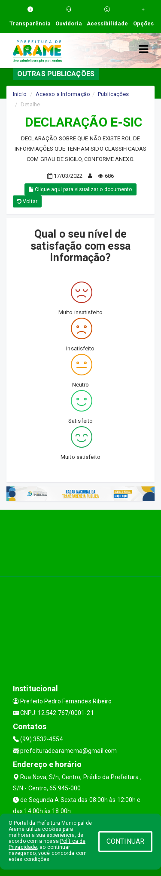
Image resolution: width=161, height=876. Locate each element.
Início (20, 94)
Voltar (27, 201)
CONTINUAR (125, 841)
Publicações (113, 94)
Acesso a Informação (63, 94)
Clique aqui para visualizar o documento (80, 189)
